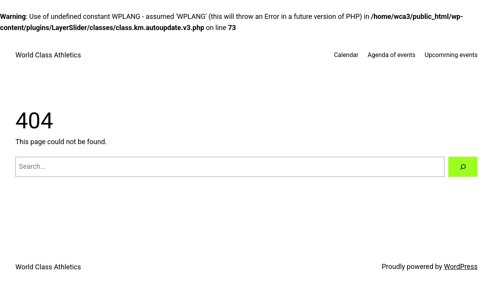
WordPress (461, 266)
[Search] (463, 167)
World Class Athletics (48, 55)
